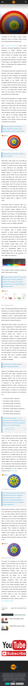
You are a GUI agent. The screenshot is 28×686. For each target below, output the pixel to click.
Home (2, 5)
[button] (2, 2)
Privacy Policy (20, 683)
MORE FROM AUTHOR (19, 614)
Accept (7, 683)
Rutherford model (10, 45)
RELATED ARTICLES (7, 614)
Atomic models (13, 5)
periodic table (13, 470)
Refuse (12, 683)
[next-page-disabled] (5, 633)
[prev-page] (2, 633)
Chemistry (7, 5)
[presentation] (18, 418)
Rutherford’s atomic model (7, 608)
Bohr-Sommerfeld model (20, 608)
